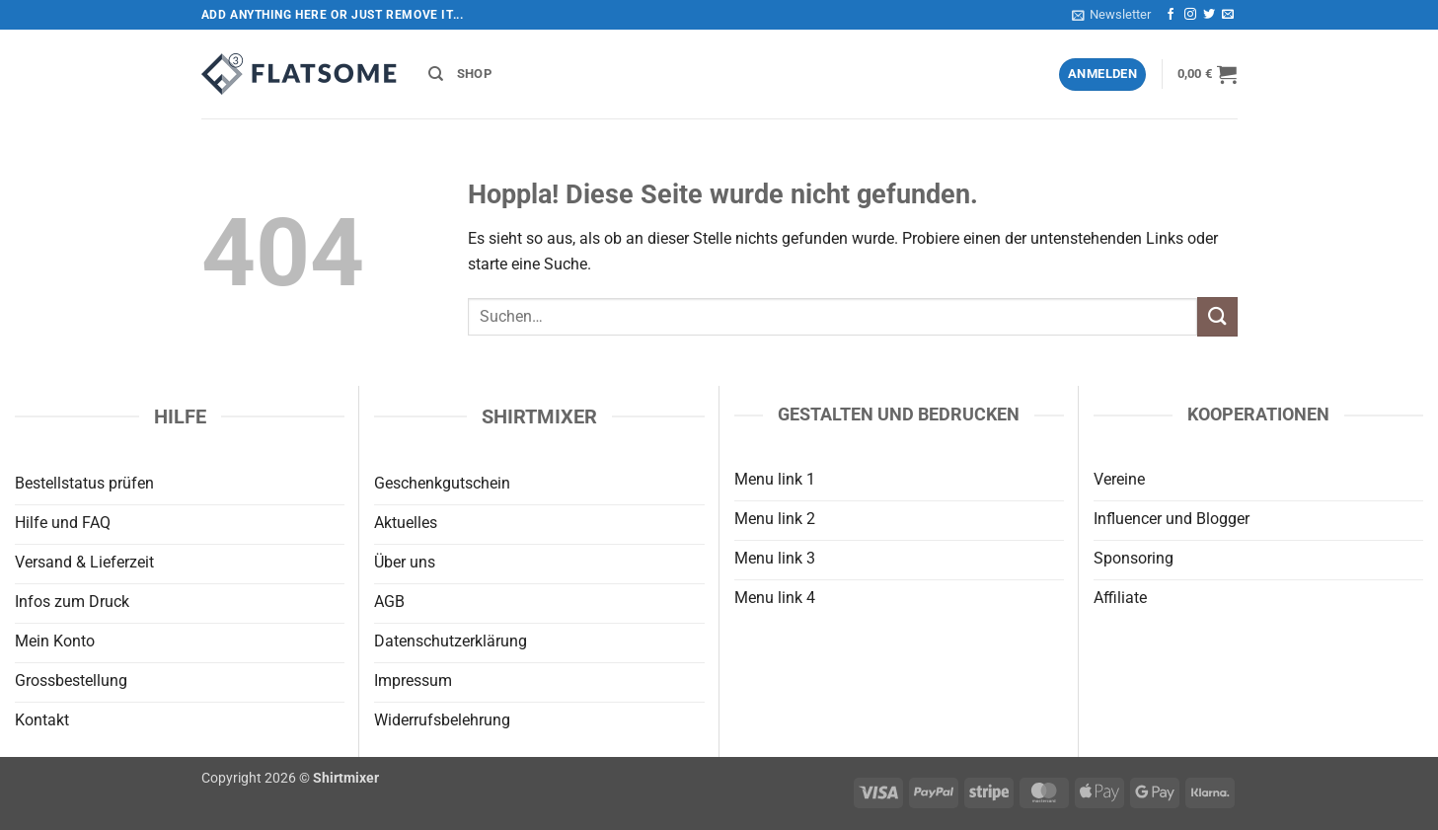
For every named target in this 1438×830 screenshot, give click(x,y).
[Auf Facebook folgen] (1170, 15)
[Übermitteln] (1217, 316)
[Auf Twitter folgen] (1209, 15)
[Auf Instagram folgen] (1190, 15)
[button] (1111, 15)
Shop (474, 73)
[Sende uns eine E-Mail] (1228, 15)
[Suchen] (435, 74)
